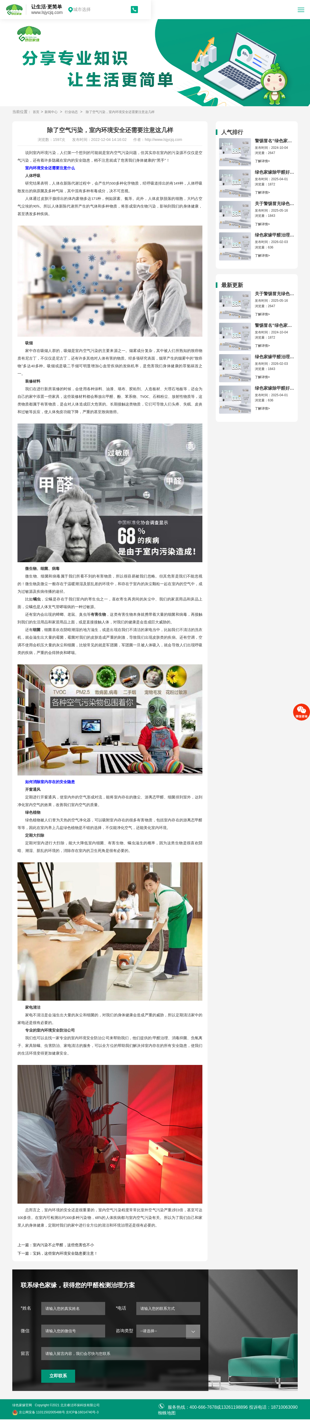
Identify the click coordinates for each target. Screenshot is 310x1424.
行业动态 (75, 111)
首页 (36, 111)
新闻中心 (53, 111)
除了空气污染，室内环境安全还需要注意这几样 (131, 111)
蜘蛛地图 (167, 1417)
